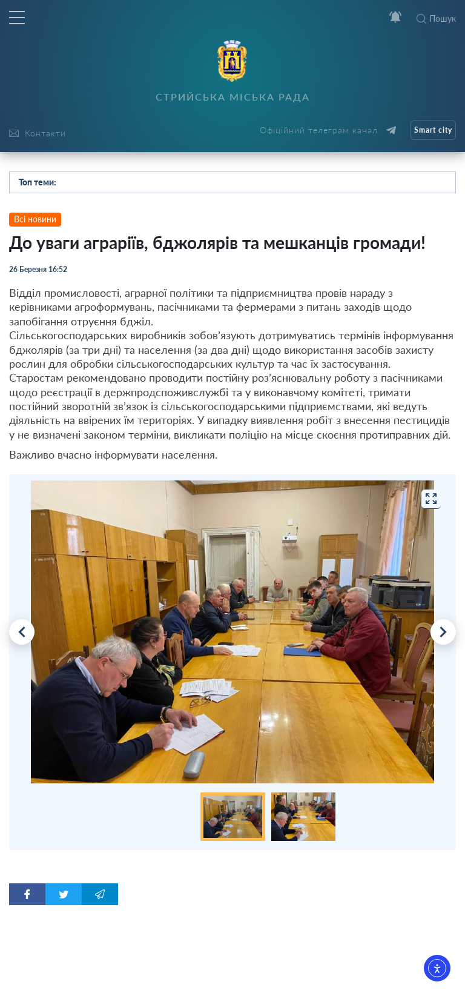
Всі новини (35, 219)
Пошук (436, 18)
